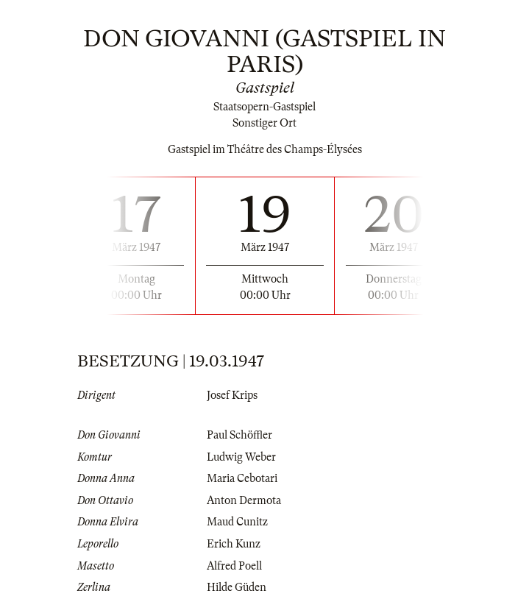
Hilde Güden (236, 587)
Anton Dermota (244, 500)
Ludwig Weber (241, 457)
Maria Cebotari (242, 478)
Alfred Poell (234, 566)
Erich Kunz (233, 544)
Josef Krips (232, 395)
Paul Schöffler (239, 435)
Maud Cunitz (237, 522)
